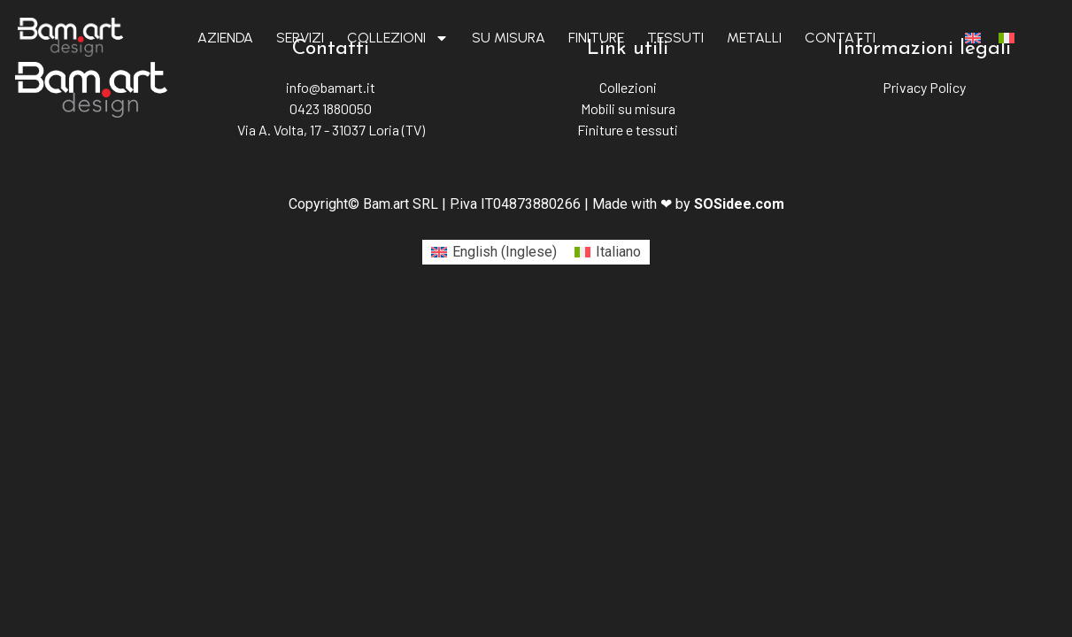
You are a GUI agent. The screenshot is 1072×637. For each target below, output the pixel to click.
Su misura (508, 37)
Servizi (300, 37)
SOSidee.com (739, 204)
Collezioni (398, 38)
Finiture (596, 37)
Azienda (225, 37)
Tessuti (675, 37)
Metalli (754, 37)
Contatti (840, 37)
